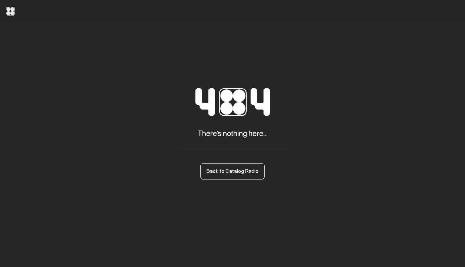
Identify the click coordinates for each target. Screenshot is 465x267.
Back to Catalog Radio (232, 171)
